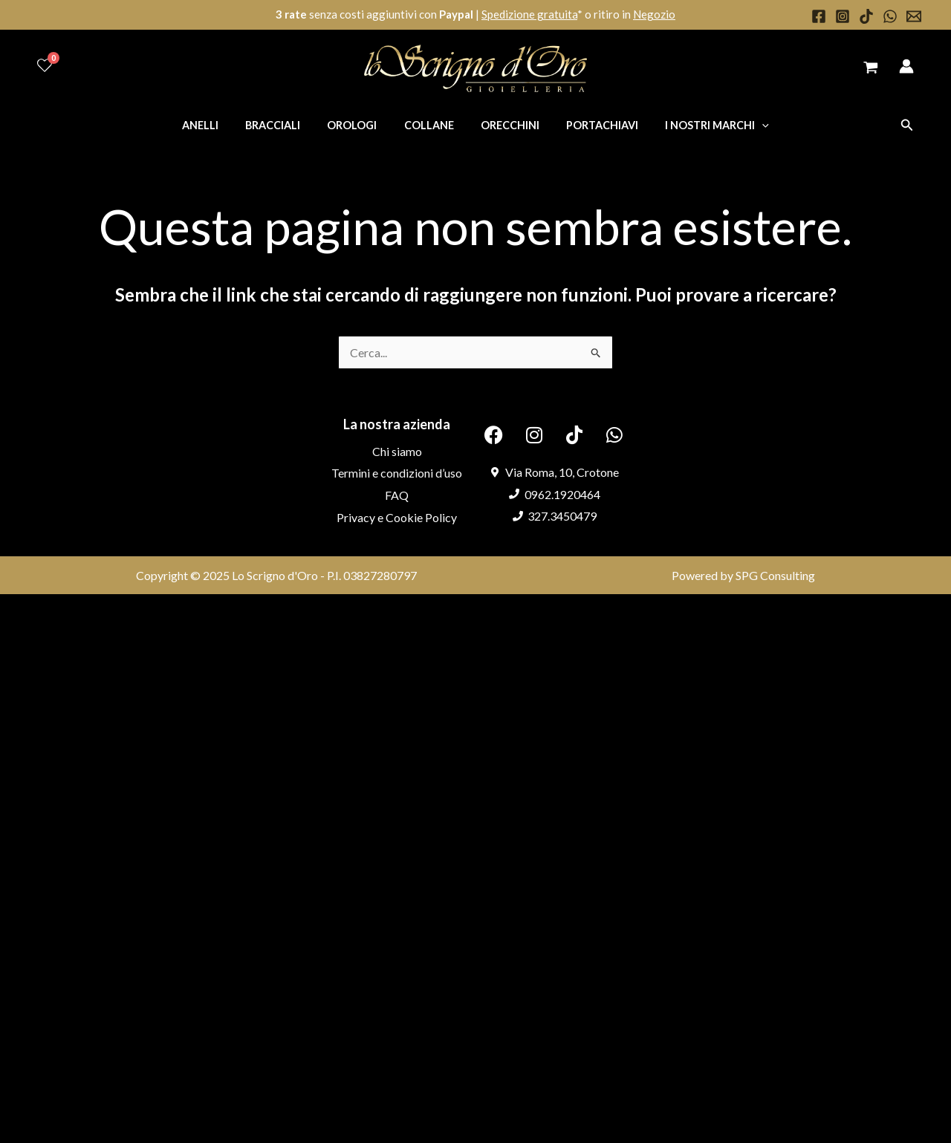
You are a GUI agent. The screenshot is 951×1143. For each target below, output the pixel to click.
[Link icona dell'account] (906, 66)
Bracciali (283, 125)
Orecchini (504, 125)
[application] (746, 125)
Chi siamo (397, 451)
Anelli (216, 125)
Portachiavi (591, 125)
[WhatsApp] (890, 16)
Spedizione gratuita (529, 14)
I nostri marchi (701, 125)
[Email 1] (913, 16)
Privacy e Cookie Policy (397, 517)
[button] (907, 125)
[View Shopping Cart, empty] (870, 69)
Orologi (358, 125)
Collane (429, 125)
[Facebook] (818, 16)
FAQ (397, 495)
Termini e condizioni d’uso (396, 473)
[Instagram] (842, 16)
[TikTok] (866, 16)
